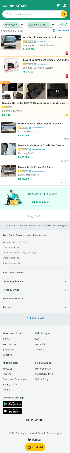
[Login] (64, 5)
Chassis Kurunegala (11, 257)
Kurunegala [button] (11, 24)
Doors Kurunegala (11, 247)
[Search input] (31, 14)
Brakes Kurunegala (11, 263)
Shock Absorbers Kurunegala (16, 242)
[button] (61, 30)
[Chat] (58, 5)
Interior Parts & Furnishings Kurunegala (20, 252)
